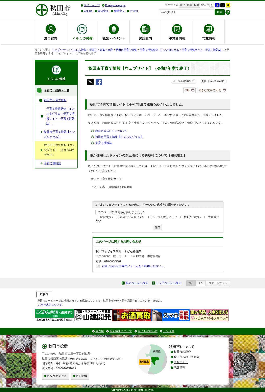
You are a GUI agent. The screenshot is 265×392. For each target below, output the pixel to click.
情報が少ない (192, 217)
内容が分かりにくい (132, 217)
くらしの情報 (78, 49)
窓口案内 (50, 38)
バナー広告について (50, 304)
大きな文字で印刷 (209, 90)
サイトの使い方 (148, 331)
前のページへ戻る (137, 283)
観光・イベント (113, 38)
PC (200, 283)
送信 (157, 227)
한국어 (134, 10)
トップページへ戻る (168, 283)
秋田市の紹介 (182, 351)
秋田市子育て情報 (126, 49)
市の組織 (81, 375)
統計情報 (179, 367)
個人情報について (121, 331)
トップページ (60, 49)
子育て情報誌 (103, 142)
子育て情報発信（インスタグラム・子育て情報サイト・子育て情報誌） (182, 49)
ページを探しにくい (164, 217)
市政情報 (208, 38)
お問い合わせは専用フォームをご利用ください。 (133, 266)
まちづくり (181, 362)
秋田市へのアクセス (186, 357)
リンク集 (168, 331)
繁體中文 (119, 10)
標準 (189, 5)
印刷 (187, 90)
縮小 (182, 5)
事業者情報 (177, 38)
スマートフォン (218, 283)
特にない (107, 217)
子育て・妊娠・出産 (101, 49)
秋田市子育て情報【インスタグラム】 (119, 136)
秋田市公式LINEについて (111, 130)
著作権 (99, 331)
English (88, 10)
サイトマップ (92, 5)
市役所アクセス (57, 375)
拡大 (196, 5)
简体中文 (103, 10)
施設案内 (145, 38)
